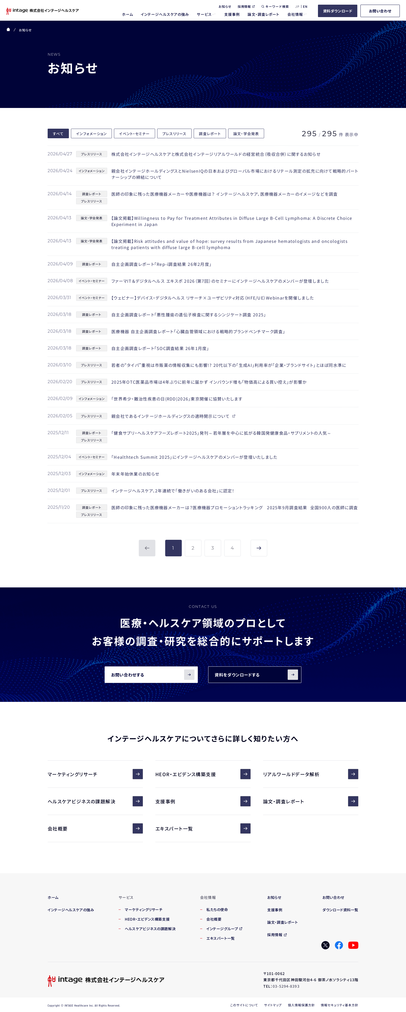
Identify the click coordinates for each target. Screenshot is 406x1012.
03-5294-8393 (286, 986)
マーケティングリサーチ (95, 774)
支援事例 (203, 801)
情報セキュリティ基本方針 (339, 1005)
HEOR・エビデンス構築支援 (203, 774)
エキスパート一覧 (203, 828)
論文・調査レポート (310, 801)
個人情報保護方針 (301, 1005)
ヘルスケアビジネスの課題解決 (95, 801)
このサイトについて (244, 1005)
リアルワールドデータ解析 (310, 774)
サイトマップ (273, 1005)
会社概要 (95, 828)
